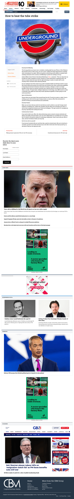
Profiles (57, 8)
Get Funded (50, 8)
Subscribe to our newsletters (32, 489)
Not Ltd (43, 489)
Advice (10, 8)
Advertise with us (30, 486)
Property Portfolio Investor (47, 487)
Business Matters (12, 76)
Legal (22, 8)
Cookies (69, 496)
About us (29, 483)
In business (5, 423)
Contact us (29, 484)
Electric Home (45, 486)
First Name (5, 148)
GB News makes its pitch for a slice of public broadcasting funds (21, 473)
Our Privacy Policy (62, 496)
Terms (57, 496)
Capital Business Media (28, 494)
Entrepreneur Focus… (7, 297)
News (5, 8)
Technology (42, 8)
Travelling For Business (46, 483)
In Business (34, 8)
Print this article (11, 86)
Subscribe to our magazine (32, 487)
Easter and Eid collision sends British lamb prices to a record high (19, 216)
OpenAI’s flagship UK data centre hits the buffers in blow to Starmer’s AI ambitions (23, 219)
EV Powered (44, 484)
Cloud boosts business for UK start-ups (57, 133)
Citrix (49, 77)
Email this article (11, 83)
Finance (16, 8)
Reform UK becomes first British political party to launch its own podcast (24, 373)
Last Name (5, 152)
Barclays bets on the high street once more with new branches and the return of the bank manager (27, 225)
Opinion (27, 8)
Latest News (5, 167)
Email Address (7, 157)
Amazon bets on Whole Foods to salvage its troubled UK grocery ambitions (21, 222)
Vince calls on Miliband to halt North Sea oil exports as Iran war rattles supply (25, 209)
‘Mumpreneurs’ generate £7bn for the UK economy (19, 133)
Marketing (4, 331)
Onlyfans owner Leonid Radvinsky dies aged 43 (17, 319)
